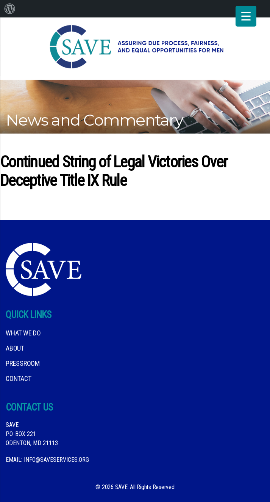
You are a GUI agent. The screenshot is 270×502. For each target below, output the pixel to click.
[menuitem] (10, 8)
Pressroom (23, 363)
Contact (18, 378)
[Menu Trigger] (246, 16)
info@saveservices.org (56, 459)
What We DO (23, 333)
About (15, 348)
